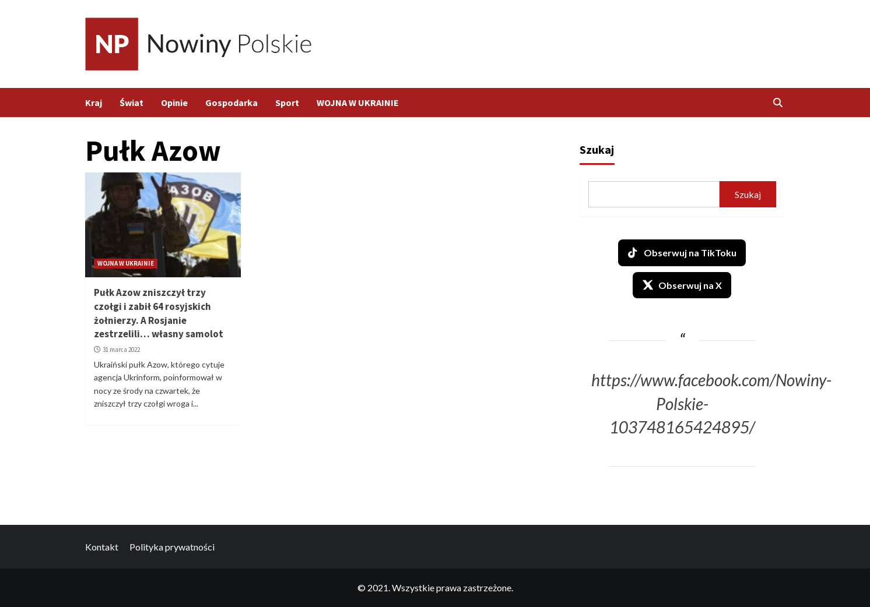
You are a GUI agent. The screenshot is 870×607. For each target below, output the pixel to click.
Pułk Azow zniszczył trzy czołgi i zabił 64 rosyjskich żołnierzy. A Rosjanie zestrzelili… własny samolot (158, 313)
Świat (131, 102)
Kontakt (101, 546)
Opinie (174, 102)
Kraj (93, 102)
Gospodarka (231, 102)
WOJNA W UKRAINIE (358, 102)
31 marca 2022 (121, 349)
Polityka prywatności (172, 546)
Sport (287, 102)
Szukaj (597, 149)
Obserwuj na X (682, 285)
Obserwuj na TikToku (681, 253)
